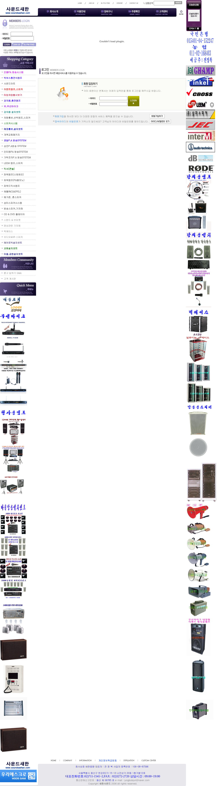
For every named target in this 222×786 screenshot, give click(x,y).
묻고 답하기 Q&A (12, 272)
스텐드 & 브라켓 (12, 219)
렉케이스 (8, 231)
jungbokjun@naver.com (137, 780)
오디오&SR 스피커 (13, 236)
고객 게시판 (10, 278)
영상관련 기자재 (12, 225)
